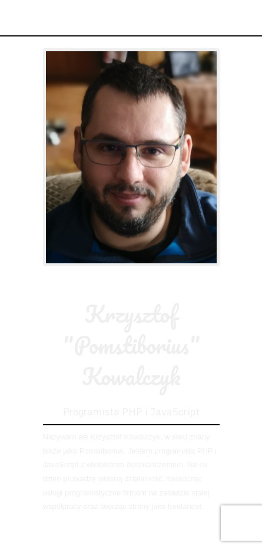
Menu (243, 18)
